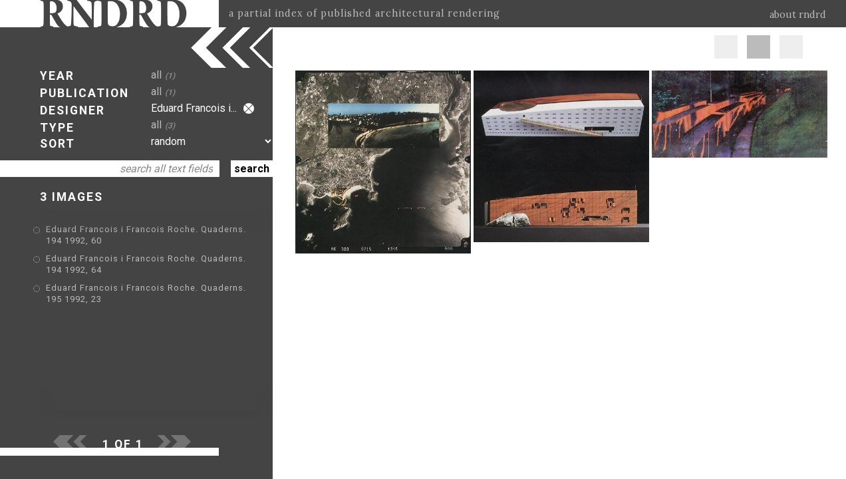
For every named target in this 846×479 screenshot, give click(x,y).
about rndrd (798, 15)
